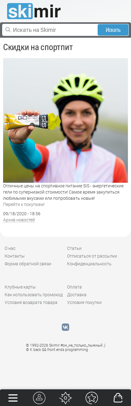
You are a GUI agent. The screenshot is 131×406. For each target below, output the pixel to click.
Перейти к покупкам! (23, 204)
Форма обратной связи (28, 263)
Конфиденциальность (89, 263)
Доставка (77, 294)
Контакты (15, 256)
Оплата (74, 286)
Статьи (74, 248)
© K (57, 350)
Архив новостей (19, 219)
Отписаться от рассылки (92, 256)
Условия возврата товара (31, 302)
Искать (113, 30)
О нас (10, 248)
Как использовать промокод (34, 294)
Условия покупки (84, 302)
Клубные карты (20, 286)
